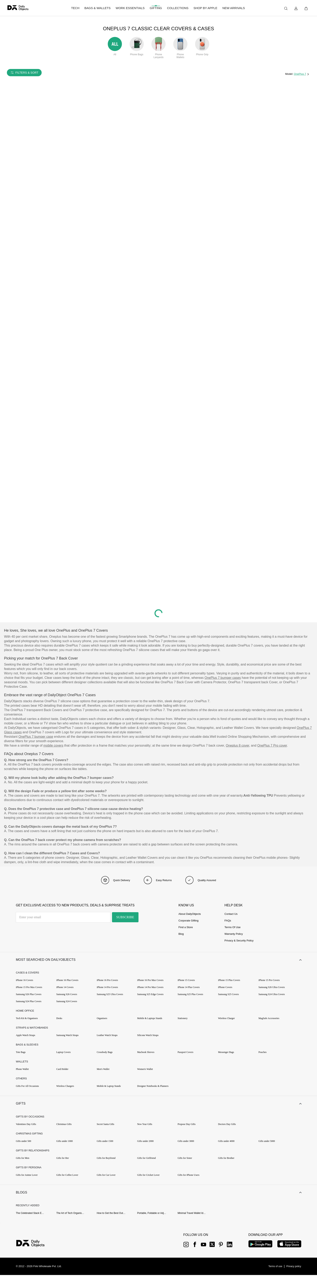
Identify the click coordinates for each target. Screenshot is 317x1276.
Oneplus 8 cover (237, 745)
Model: (289, 73)
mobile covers (53, 745)
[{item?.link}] (34, 1245)
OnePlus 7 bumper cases (223, 677)
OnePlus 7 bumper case (35, 736)
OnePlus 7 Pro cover (272, 745)
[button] (158, 960)
